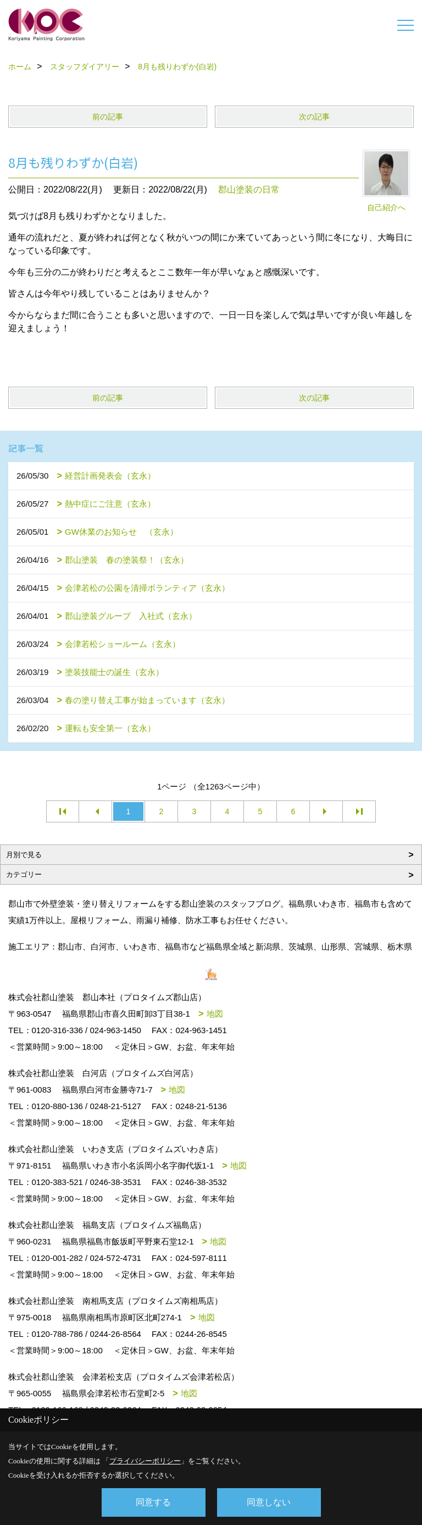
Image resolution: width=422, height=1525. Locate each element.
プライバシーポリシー (145, 1461)
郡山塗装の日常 (249, 189)
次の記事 (314, 116)
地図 (215, 1013)
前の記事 (107, 116)
